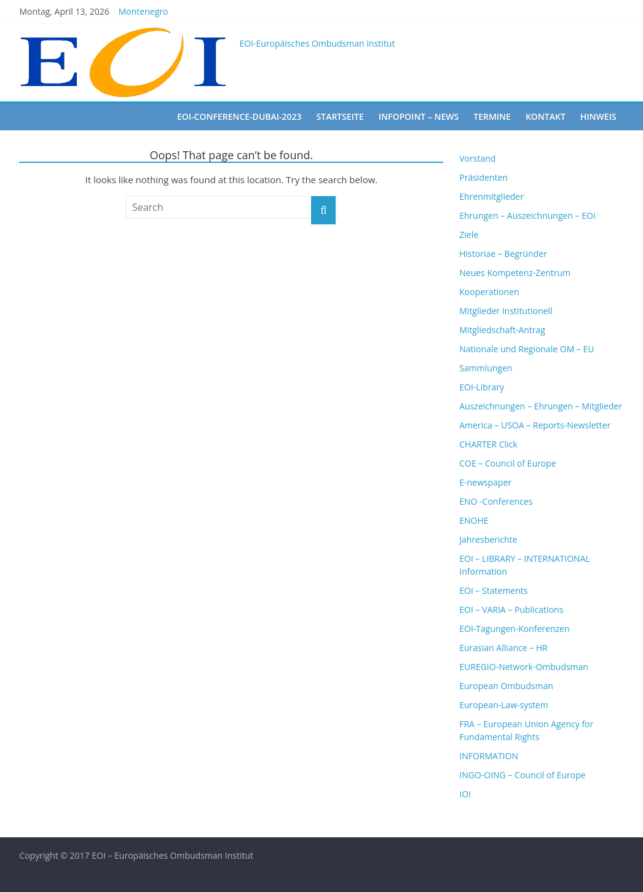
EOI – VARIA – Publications (511, 609)
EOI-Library (481, 387)
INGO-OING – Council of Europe (522, 775)
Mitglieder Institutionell (505, 311)
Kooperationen (489, 292)
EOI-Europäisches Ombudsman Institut (317, 43)
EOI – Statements (493, 590)
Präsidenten (483, 177)
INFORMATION (488, 756)
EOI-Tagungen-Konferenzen (514, 628)
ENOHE (473, 520)
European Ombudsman (506, 686)
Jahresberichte (488, 539)
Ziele (468, 234)
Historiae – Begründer (503, 253)
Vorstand (477, 158)
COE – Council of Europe (507, 463)
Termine (492, 116)
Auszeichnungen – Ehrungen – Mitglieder (540, 406)
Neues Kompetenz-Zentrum (514, 272)
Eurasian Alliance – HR (503, 647)
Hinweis (598, 116)
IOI (465, 794)
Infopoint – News (419, 116)
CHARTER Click (488, 444)
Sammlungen (485, 368)
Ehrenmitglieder (491, 196)
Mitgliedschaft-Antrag (502, 330)
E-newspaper (485, 482)
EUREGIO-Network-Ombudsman (523, 667)
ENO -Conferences (495, 501)
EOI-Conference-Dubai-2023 (239, 116)
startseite (340, 116)
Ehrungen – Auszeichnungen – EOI (527, 215)
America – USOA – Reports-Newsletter (534, 425)
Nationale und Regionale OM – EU (526, 349)
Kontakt (546, 116)
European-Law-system (503, 705)
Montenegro (143, 11)
